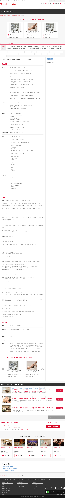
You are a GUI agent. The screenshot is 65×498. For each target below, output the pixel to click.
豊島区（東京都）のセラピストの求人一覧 (56, 417)
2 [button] (23, 379)
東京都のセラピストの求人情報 (8, 466)
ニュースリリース (35, 486)
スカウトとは (35, 488)
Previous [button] (2, 368)
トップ (2, 8)
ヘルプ (34, 490)
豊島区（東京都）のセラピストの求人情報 (10, 468)
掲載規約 (3, 486)
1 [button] (21, 379)
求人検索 (42, 3)
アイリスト (28, 8)
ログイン (62, 3)
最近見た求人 (49, 3)
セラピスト (23, 8)
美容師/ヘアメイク (16, 8)
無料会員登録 (56, 3)
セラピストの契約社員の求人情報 (8, 470)
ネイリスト (33, 8)
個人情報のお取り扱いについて (7, 490)
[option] (15, 30)
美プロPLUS (35, 484)
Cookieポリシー (4, 492)
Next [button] (42, 368)
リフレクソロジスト (45, 8)
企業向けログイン (61, 0)
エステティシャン (8, 8)
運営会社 (3, 494)
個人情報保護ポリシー (6, 488)
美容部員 (38, 8)
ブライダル (52, 8)
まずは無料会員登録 (53, 426)
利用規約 (3, 484)
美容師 (14, 479)
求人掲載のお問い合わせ (53, 0)
